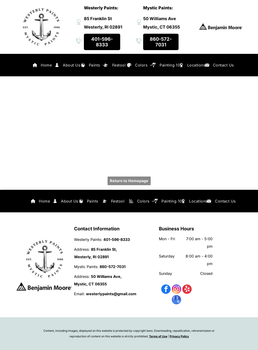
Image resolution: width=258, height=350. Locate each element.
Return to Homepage (129, 180)
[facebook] (166, 289)
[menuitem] (46, 65)
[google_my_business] (176, 300)
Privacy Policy (179, 336)
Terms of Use (158, 336)
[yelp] (187, 289)
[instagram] (176, 289)
